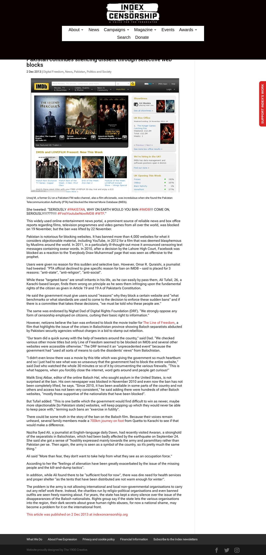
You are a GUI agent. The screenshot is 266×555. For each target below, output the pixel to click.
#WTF (99, 213)
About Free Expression (62, 539)
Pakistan (79, 71)
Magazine (143, 30)
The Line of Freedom (159, 323)
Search (123, 37)
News (93, 30)
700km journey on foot (107, 421)
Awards (186, 30)
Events (167, 30)
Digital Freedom (53, 71)
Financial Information (134, 539)
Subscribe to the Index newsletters (175, 539)
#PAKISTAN (76, 209)
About (74, 30)
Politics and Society (99, 71)
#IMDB (144, 209)
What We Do (34, 539)
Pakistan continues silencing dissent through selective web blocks (99, 62)
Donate (142, 37)
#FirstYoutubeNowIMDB (75, 213)
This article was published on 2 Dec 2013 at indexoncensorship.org (77, 514)
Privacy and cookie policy (99, 539)
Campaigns (114, 30)
